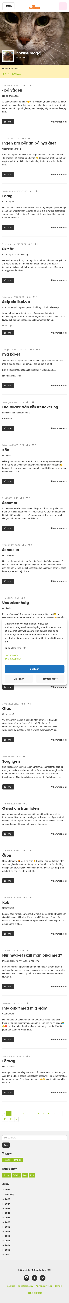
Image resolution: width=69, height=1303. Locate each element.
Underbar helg (15, 602)
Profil (5, 74)
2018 (6, 1231)
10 (54, 1113)
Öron (6, 855)
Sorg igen (11, 761)
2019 (6, 1226)
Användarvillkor (44, 1286)
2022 (6, 1212)
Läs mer (8, 121)
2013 (6, 1249)
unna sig (17, 1160)
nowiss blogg (28, 53)
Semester (10, 549)
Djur (25, 1175)
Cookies (11, 1286)
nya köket (11, 354)
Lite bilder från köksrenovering (30, 406)
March (8, 1194)
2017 (6, 1235)
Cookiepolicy (11, 655)
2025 (6, 1199)
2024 (6, 1203)
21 (5, 1119)
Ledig (7, 195)
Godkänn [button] (34, 669)
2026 (6, 1189)
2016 (6, 1240)
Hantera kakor (34, 1292)
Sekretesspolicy (25, 1286)
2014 (6, 1245)
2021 (6, 1217)
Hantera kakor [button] (50, 679)
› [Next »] (16, 1119)
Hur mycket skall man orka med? (32, 955)
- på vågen (12, 90)
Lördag (8, 1060)
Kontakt (58, 1286)
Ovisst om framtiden (20, 808)
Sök (6, 1145)
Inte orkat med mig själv (24, 1008)
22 (11, 1119)
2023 (6, 1208)
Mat (32, 1175)
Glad (6, 708)
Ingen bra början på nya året (29, 143)
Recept (8, 325)
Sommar (9, 502)
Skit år (8, 248)
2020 (6, 1222)
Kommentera (59, 121)
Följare (16, 74)
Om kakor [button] (19, 679)
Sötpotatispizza (16, 301)
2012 (6, 1254)
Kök (5, 449)
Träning (6, 1160)
